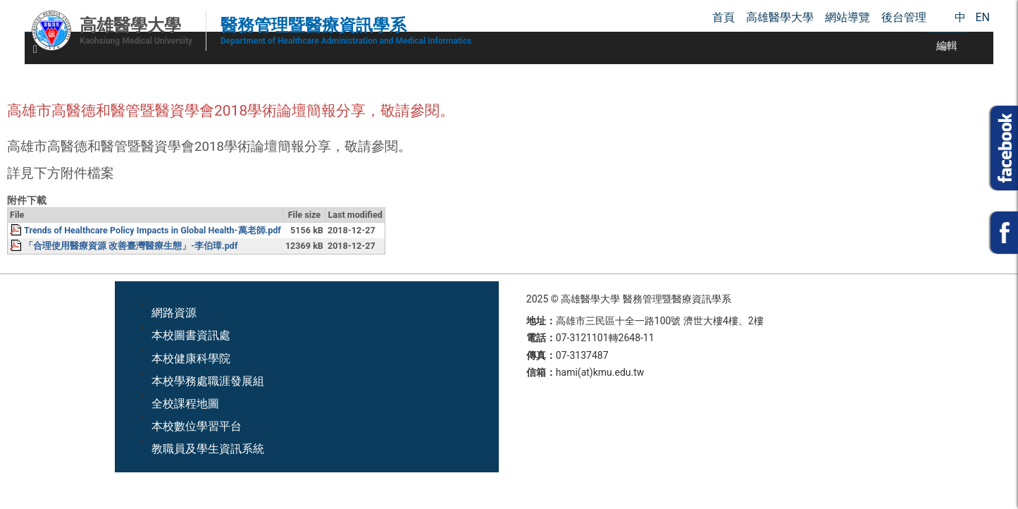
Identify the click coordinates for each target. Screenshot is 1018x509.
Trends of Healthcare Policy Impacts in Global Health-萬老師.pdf (152, 230)
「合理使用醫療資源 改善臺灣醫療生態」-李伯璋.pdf (130, 245)
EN (982, 17)
